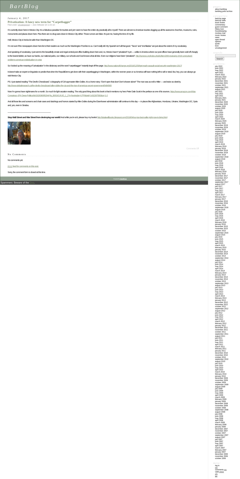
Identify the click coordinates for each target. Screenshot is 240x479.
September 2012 (221, 309)
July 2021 (218, 91)
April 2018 (219, 167)
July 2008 (218, 414)
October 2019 (220, 129)
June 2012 (219, 315)
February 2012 (220, 323)
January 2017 (220, 199)
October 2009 (220, 382)
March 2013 (220, 296)
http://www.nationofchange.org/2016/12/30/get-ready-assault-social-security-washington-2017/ (143, 65)
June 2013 (219, 290)
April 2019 (219, 142)
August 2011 (220, 336)
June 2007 (219, 441)
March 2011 (220, 347)
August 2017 (220, 184)
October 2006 (220, 458)
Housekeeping (221, 31)
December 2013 (221, 277)
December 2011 (221, 328)
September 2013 (221, 283)
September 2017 (221, 182)
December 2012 (221, 302)
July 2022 (218, 66)
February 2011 (220, 349)
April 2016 (219, 218)
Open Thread (220, 40)
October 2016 (220, 205)
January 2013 (220, 300)
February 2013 (220, 298)
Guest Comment (221, 27)
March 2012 (220, 321)
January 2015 (220, 250)
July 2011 (218, 338)
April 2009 (219, 395)
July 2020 (218, 110)
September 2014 (221, 258)
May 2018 (219, 165)
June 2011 (219, 340)
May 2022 (219, 70)
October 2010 (220, 357)
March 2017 (220, 195)
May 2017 (219, 191)
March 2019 (220, 144)
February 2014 (220, 273)
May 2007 (219, 443)
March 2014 (220, 271)
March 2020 (220, 119)
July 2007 (218, 439)
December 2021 (221, 81)
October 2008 (220, 408)
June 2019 (219, 138)
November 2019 (221, 127)
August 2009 (220, 387)
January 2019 (220, 148)
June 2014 (219, 264)
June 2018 (219, 163)
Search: (218, 52)
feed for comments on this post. (23, 166)
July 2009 (218, 389)
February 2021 (220, 98)
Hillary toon (219, 29)
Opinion (218, 41)
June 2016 (219, 214)
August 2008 (220, 412)
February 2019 (220, 146)
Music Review (220, 35)
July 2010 (218, 363)
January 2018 (220, 174)
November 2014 (221, 254)
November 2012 (221, 304)
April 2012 (219, 319)
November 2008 (221, 406)
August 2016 (220, 210)
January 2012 (220, 326)
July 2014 (218, 262)
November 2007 (221, 431)
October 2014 (220, 256)
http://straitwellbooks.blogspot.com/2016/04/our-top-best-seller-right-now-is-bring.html (132, 117)
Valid (219, 472)
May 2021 (219, 94)
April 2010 (219, 370)
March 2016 (220, 220)
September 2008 (221, 410)
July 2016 (218, 212)
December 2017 (221, 176)
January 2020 (220, 123)
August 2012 (220, 311)
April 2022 (219, 73)
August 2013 (220, 285)
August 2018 (220, 159)
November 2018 (221, 153)
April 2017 (219, 193)
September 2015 (221, 233)
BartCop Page (220, 18)
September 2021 (221, 87)
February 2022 (220, 77)
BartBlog (24, 6)
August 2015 (220, 235)
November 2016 (221, 203)
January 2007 (220, 452)
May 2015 (219, 241)
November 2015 (221, 229)
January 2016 (220, 224)
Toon (217, 46)
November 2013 (221, 279)
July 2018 (218, 161)
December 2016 (221, 201)
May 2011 (219, 342)
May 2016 (219, 216)
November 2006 (221, 456)
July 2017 (218, 186)
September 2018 (221, 157)
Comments (221, 470)
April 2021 (219, 96)
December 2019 (221, 125)
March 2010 (220, 372)
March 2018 (220, 170)
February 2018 (220, 172)
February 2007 (220, 450)
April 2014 (219, 269)
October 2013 (220, 281)
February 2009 (220, 399)
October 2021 (220, 85)
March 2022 (220, 75)
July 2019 (218, 136)
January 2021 (220, 100)
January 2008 (220, 427)
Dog (32, 182)
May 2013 (219, 292)
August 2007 (220, 437)
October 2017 (220, 180)
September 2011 (221, 334)
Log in (217, 465)
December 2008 (221, 403)
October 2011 (220, 332)
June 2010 (219, 366)
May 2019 (219, 140)
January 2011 (220, 351)
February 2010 (220, 374)
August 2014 (220, 260)
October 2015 (220, 231)
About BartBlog (221, 9)
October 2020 (220, 106)
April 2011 (219, 344)
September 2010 (221, 359)
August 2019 (220, 134)
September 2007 (221, 435)
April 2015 (219, 243)
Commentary (220, 25)
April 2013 (219, 294)
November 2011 (221, 330)
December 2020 (221, 102)
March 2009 (220, 397)
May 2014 (219, 266)
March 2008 (220, 422)
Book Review (220, 23)
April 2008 (219, 420)
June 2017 (219, 188)
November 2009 (221, 380)
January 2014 (220, 275)
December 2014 (221, 252)
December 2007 (221, 429)
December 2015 (221, 226)
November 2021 (221, 83)
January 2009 (220, 401)
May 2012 (219, 317)
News (217, 37)
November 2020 (221, 104)
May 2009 (219, 393)
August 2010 (220, 361)
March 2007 (220, 448)
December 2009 (221, 378)
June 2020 (219, 113)
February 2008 (220, 425)
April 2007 (219, 446)
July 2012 (218, 313)
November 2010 (221, 355)
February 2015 (220, 247)
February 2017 (220, 197)
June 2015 (219, 239)
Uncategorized (24, 25)
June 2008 (219, 416)
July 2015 (218, 237)
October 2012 (220, 306)
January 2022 (220, 79)
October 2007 (220, 433)
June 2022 (219, 68)
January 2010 (220, 376)
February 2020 (220, 121)
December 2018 (221, 150)
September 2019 (221, 131)
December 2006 (221, 454)
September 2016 (221, 207)
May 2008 (219, 418)
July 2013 (218, 287)
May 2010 (219, 368)
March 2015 (220, 245)
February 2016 (220, 222)
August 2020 (220, 108)
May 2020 (219, 115)
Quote (217, 44)
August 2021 (220, 89)
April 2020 (219, 117)
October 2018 (220, 155)
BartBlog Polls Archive (223, 11)
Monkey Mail (220, 33)
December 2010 (221, 353)
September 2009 (221, 385)
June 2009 (219, 391)
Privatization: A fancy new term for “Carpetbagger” (39, 22)
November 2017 (221, 178)
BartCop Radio (220, 20)
